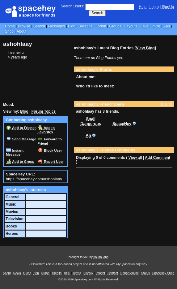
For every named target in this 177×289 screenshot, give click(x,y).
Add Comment (157, 157)
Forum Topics (44, 111)
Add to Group (20, 161)
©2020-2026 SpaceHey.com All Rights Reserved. (88, 279)
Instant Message (14, 153)
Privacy (88, 273)
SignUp (168, 7)
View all (135, 157)
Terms (77, 273)
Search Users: (72, 6)
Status (145, 273)
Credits (56, 273)
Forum (100, 26)
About (21, 31)
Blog (71, 26)
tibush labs (101, 257)
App (166, 26)
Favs (144, 26)
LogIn (154, 7)
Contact (112, 273)
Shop (9, 31)
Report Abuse (129, 273)
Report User (51, 161)
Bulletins (85, 26)
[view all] (166, 104)
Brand (45, 273)
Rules (27, 273)
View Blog (145, 48)
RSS (67, 273)
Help (142, 7)
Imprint (100, 273)
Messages (56, 26)
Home (10, 26)
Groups (115, 26)
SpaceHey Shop (163, 273)
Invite (155, 26)
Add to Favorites (46, 130)
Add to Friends (21, 128)
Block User (50, 150)
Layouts (130, 26)
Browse (24, 26)
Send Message (21, 139)
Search (97, 13)
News (17, 273)
